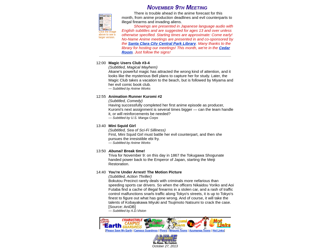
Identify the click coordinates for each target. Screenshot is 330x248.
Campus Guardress (145, 230)
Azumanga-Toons (199, 230)
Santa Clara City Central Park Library (162, 43)
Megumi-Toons (178, 230)
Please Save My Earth (119, 230)
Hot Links (218, 230)
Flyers (163, 230)
